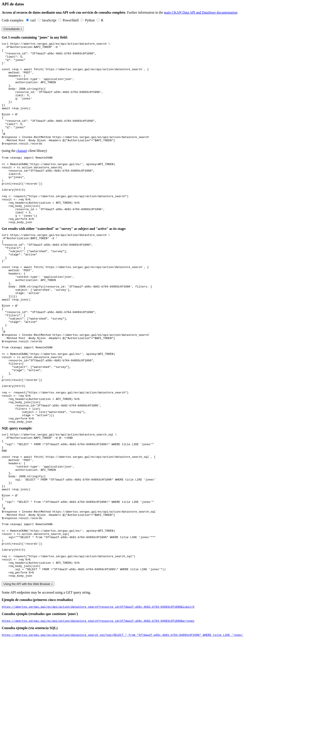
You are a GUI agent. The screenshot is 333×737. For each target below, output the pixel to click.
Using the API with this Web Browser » (28, 678)
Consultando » (12, 29)
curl (33, 20)
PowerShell (71, 20)
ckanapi (21, 170)
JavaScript (49, 20)
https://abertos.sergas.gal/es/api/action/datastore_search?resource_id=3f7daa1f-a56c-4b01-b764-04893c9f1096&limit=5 (98, 702)
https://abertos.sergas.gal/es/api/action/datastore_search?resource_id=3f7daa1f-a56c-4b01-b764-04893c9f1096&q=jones (98, 717)
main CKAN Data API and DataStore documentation (200, 12)
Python (90, 20)
